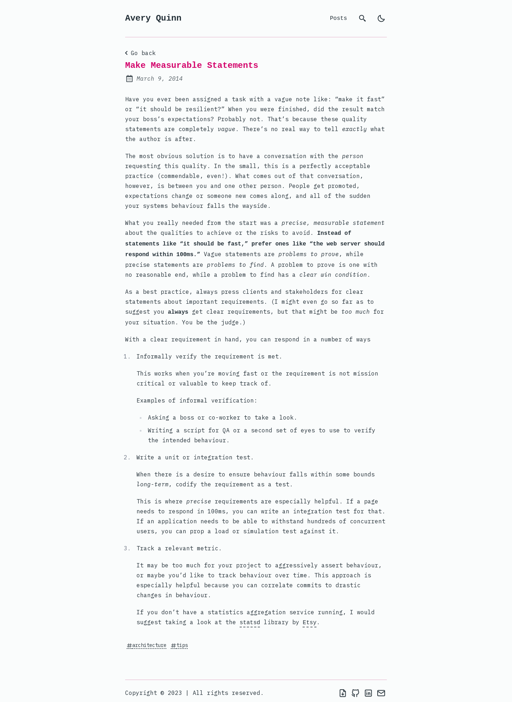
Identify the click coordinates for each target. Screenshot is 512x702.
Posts (338, 18)
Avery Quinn (153, 18)
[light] (381, 18)
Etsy (309, 619)
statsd (250, 619)
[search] (362, 18)
